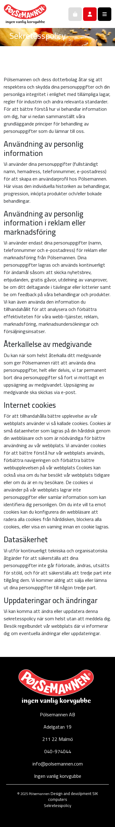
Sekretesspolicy (57, 805)
